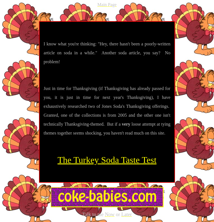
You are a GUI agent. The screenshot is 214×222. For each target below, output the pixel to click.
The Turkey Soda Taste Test (106, 160)
